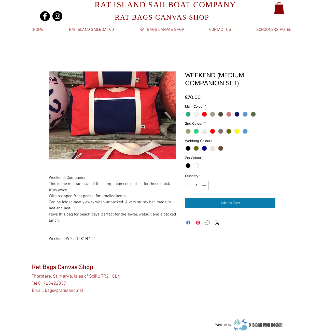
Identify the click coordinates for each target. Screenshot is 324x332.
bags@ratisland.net (64, 290)
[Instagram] (57, 16)
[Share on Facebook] (188, 223)
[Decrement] (189, 185)
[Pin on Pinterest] (198, 223)
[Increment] (204, 185)
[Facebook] (45, 16)
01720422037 (52, 283)
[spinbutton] (196, 185)
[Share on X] (217, 223)
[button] (279, 8)
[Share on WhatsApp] (208, 223)
